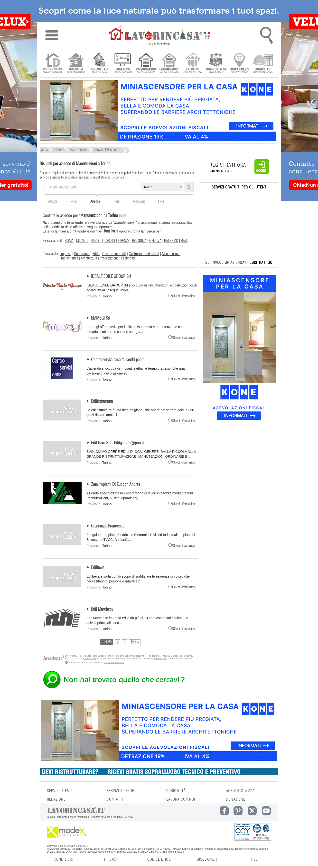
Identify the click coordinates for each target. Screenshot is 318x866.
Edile (96, 254)
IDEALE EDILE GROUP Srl (111, 277)
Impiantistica (69, 258)
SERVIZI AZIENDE (120, 791)
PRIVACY (111, 859)
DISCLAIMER (207, 859)
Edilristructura (102, 401)
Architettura (89, 258)
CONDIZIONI (63, 859)
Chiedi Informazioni (182, 295)
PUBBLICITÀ (176, 791)
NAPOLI (96, 241)
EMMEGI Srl (100, 318)
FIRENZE (124, 241)
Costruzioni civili (114, 254)
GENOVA (155, 241)
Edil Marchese (102, 609)
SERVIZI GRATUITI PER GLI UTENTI (239, 187)
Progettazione (109, 258)
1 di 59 (107, 642)
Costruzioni (82, 254)
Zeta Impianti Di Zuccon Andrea (115, 484)
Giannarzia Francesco (107, 526)
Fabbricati (128, 258)
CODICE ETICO (159, 859)
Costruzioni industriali (144, 254)
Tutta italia (111, 231)
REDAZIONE (56, 799)
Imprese (65, 254)
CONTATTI (115, 799)
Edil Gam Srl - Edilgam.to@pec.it (117, 443)
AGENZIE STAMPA (240, 791)
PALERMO (171, 241)
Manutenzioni (171, 254)
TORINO (109, 241)
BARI (184, 241)
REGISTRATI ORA (228, 165)
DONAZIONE (235, 799)
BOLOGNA (139, 241)
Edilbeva (97, 568)
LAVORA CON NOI (180, 799)
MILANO (82, 241)
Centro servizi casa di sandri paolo (117, 360)
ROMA (69, 241)
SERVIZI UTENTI (59, 791)
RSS (254, 859)
